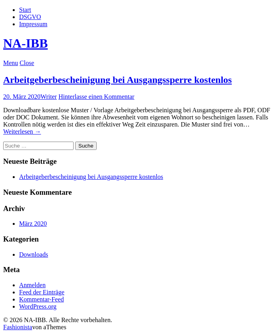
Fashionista (17, 327)
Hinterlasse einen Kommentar (96, 96)
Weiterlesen (22, 131)
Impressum (33, 24)
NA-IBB (25, 43)
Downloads (33, 254)
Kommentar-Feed (41, 299)
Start (25, 9)
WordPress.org (37, 306)
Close (26, 63)
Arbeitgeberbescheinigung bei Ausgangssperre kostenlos (117, 80)
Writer (49, 96)
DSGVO (30, 16)
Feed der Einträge (41, 292)
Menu (10, 63)
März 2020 (33, 223)
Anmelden (32, 285)
